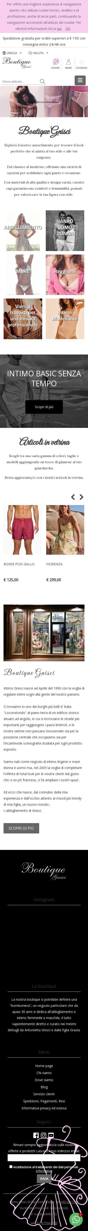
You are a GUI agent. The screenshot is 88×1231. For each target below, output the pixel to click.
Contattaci (81, 67)
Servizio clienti (44, 1094)
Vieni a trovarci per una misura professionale (23, 315)
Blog (44, 1087)
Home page (44, 1066)
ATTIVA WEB (49, 1223)
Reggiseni (65, 271)
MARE (23, 271)
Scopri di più (44, 407)
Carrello (55, 67)
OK (67, 28)
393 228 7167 (70, 1202)
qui (59, 28)
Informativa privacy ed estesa (44, 1108)
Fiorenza (54, 564)
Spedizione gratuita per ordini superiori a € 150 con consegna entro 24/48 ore (44, 41)
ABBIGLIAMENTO (23, 227)
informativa (44, 1171)
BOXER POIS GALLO (19, 564)
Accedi (68, 67)
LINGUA (12, 53)
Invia (44, 1178)
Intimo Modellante (65, 315)
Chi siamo (44, 1073)
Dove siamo (44, 1080)
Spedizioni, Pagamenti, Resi (44, 1101)
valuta (39, 53)
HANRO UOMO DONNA (65, 227)
